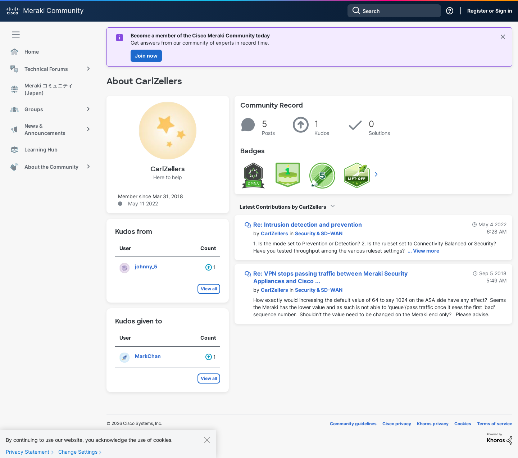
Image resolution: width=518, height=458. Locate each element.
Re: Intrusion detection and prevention (307, 224)
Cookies (462, 423)
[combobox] (394, 10)
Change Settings (77, 452)
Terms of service (494, 423)
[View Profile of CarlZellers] (274, 233)
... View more (423, 251)
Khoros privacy (433, 423)
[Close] (206, 440)
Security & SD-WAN (318, 233)
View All (377, 174)
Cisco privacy (396, 423)
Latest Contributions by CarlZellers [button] (283, 207)
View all (209, 288)
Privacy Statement (27, 452)
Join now (146, 56)
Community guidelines (353, 423)
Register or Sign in (489, 11)
